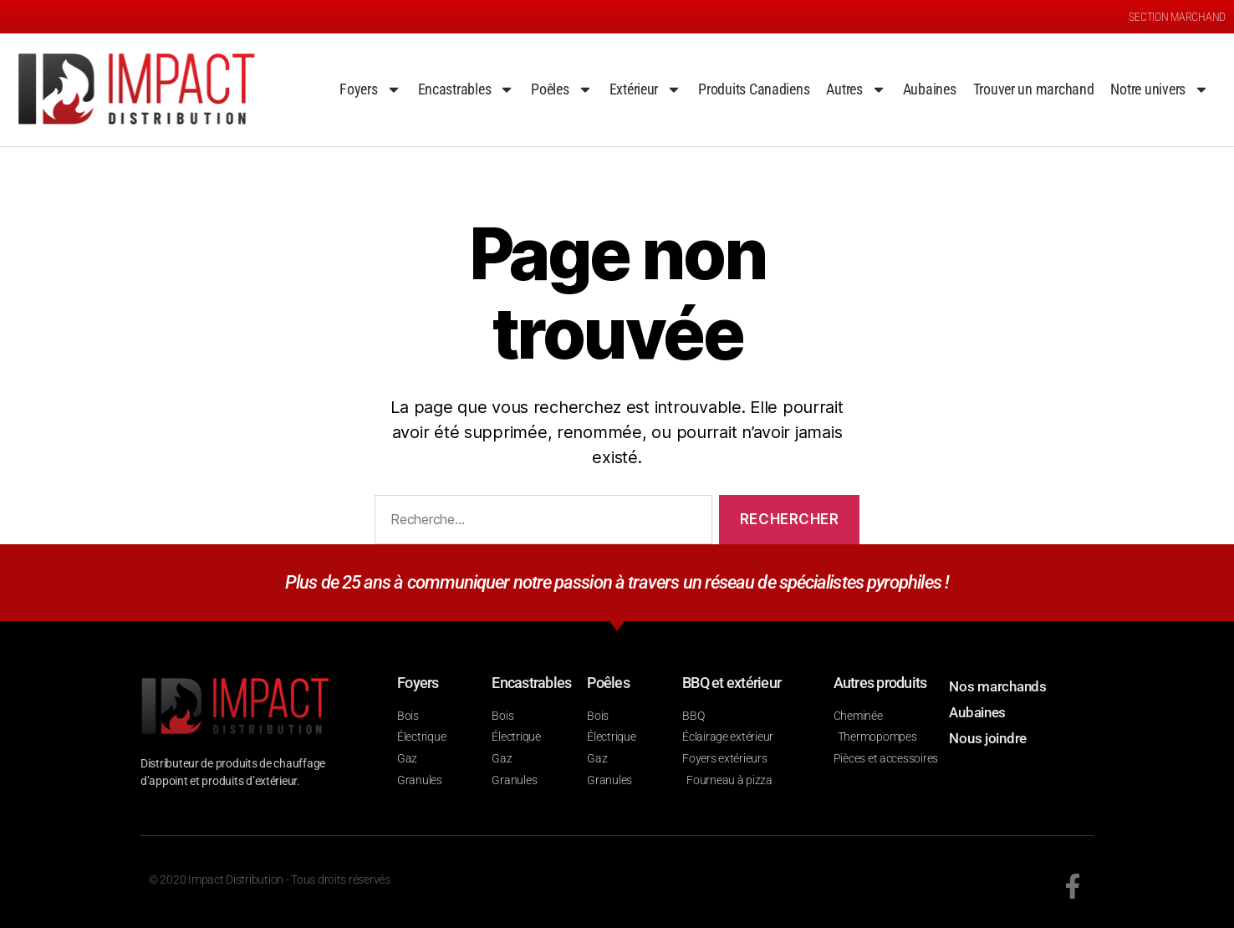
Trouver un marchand (1033, 89)
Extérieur (645, 89)
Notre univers (1159, 89)
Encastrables (466, 89)
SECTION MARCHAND (1177, 16)
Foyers (369, 89)
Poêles (561, 89)
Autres (855, 89)
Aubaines (929, 89)
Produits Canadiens (753, 89)
